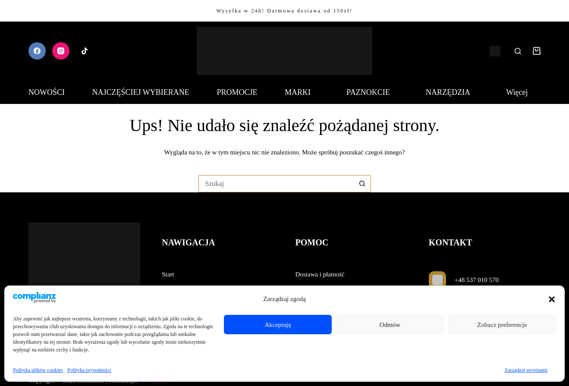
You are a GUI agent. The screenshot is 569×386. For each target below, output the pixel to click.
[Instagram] (60, 51)
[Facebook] (37, 51)
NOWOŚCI (46, 92)
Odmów (390, 324)
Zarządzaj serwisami (526, 370)
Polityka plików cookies (38, 370)
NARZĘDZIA (452, 92)
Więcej (521, 92)
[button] (551, 299)
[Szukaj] (518, 51)
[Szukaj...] (276, 183)
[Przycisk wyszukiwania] (362, 183)
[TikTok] (84, 51)
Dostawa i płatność (320, 274)
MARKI (302, 92)
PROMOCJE (237, 92)
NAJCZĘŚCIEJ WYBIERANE (140, 92)
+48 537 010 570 (477, 279)
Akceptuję (277, 324)
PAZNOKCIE (372, 92)
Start (168, 274)
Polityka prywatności (89, 370)
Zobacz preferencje (502, 324)
